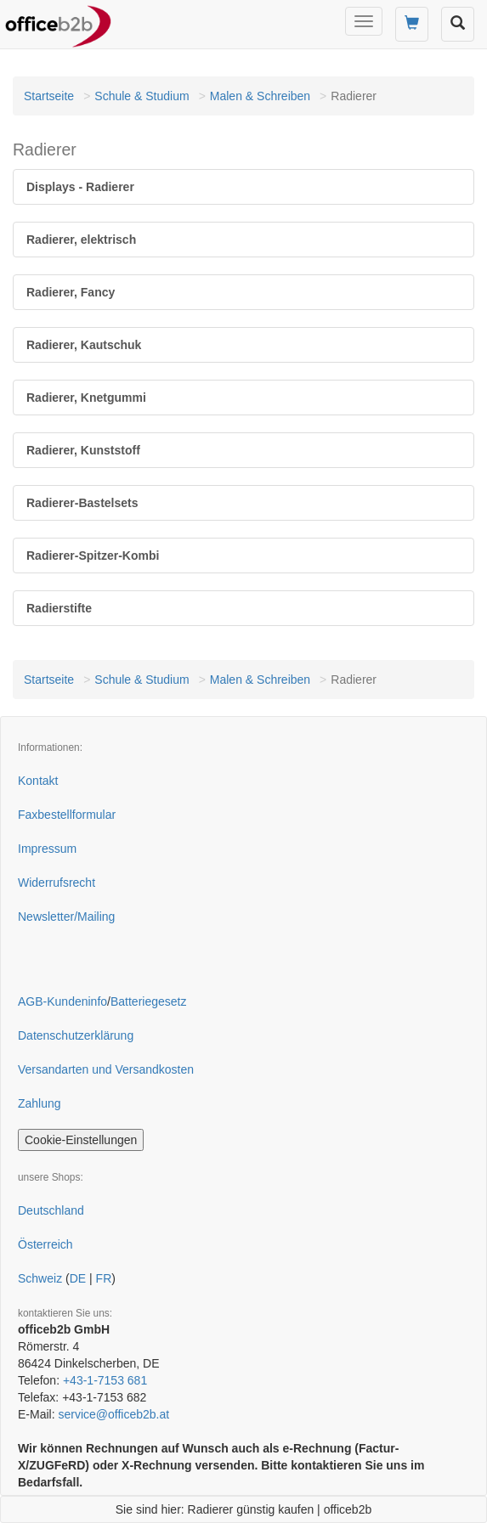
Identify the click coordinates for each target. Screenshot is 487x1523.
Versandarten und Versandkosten (106, 1069)
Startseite (49, 96)
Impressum (47, 848)
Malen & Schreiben (260, 96)
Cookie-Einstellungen (81, 1140)
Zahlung (39, 1103)
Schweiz (40, 1278)
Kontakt (38, 780)
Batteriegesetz (148, 1001)
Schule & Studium (141, 96)
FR (104, 1278)
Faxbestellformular (67, 814)
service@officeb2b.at (113, 1414)
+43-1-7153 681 (105, 1380)
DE (78, 1278)
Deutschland (51, 1210)
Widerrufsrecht (56, 882)
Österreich (45, 1244)
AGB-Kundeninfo (62, 1001)
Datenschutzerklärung (75, 1035)
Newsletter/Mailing (66, 916)
